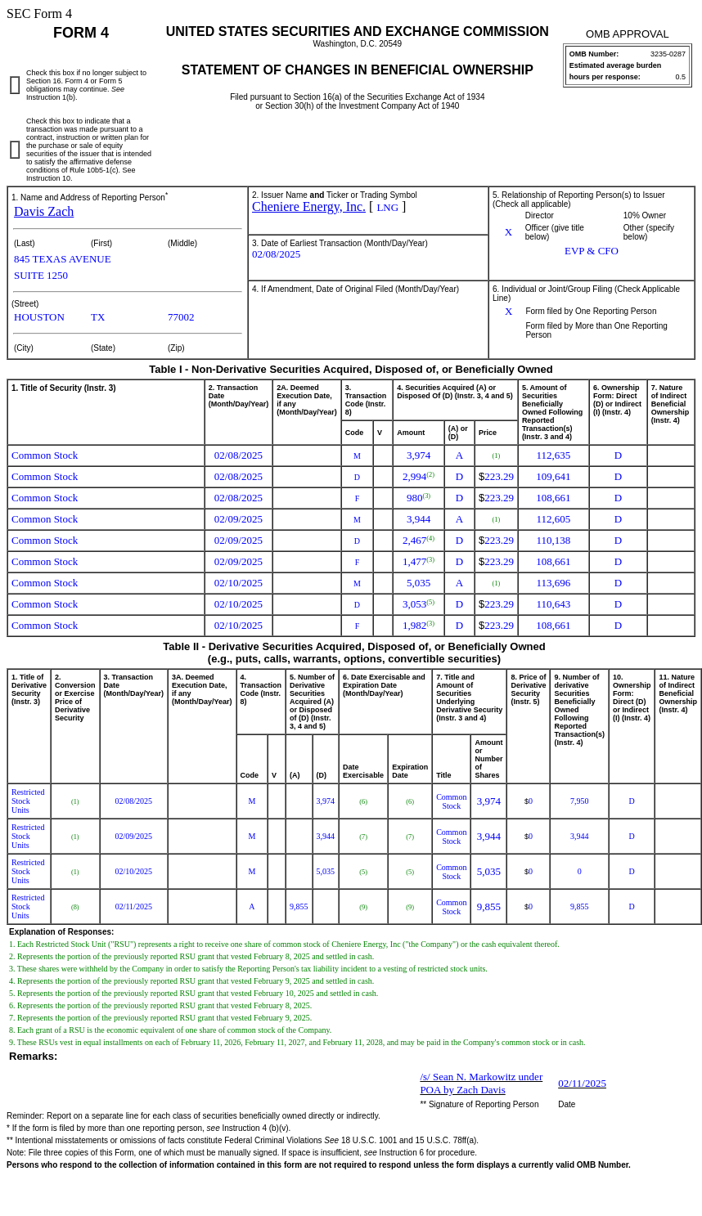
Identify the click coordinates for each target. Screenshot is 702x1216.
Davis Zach (44, 211)
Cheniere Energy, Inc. (309, 206)
